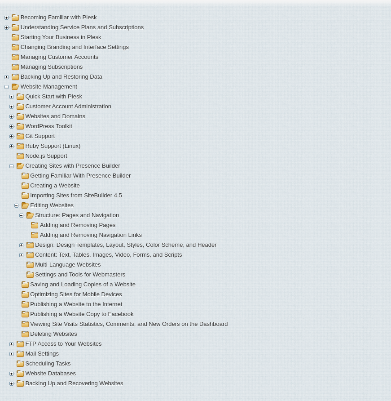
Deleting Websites (53, 333)
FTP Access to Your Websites (63, 343)
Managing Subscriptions (52, 66)
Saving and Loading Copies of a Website (83, 284)
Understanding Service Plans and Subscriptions (82, 27)
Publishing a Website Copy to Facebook (81, 314)
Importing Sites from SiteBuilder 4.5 (76, 195)
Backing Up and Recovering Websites (74, 383)
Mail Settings (41, 353)
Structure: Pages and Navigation (77, 215)
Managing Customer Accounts (59, 56)
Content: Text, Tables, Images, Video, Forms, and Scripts (108, 254)
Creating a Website (54, 185)
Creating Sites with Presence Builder (72, 165)
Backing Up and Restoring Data (61, 76)
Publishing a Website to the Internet (76, 304)
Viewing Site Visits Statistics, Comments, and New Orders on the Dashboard (129, 324)
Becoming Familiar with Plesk (59, 17)
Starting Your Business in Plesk (61, 37)
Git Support (40, 136)
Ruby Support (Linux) (52, 146)
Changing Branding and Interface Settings (75, 47)
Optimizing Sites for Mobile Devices (76, 294)
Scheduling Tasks (47, 363)
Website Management (49, 86)
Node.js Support (46, 155)
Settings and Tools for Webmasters (80, 274)
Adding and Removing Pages (77, 225)
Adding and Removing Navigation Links (91, 235)
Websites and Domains (55, 116)
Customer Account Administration (68, 106)
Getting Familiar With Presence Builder (80, 175)
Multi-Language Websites (68, 264)
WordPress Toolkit (48, 126)
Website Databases (50, 373)
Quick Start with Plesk (53, 96)
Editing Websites (52, 205)
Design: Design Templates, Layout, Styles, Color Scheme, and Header (125, 244)
